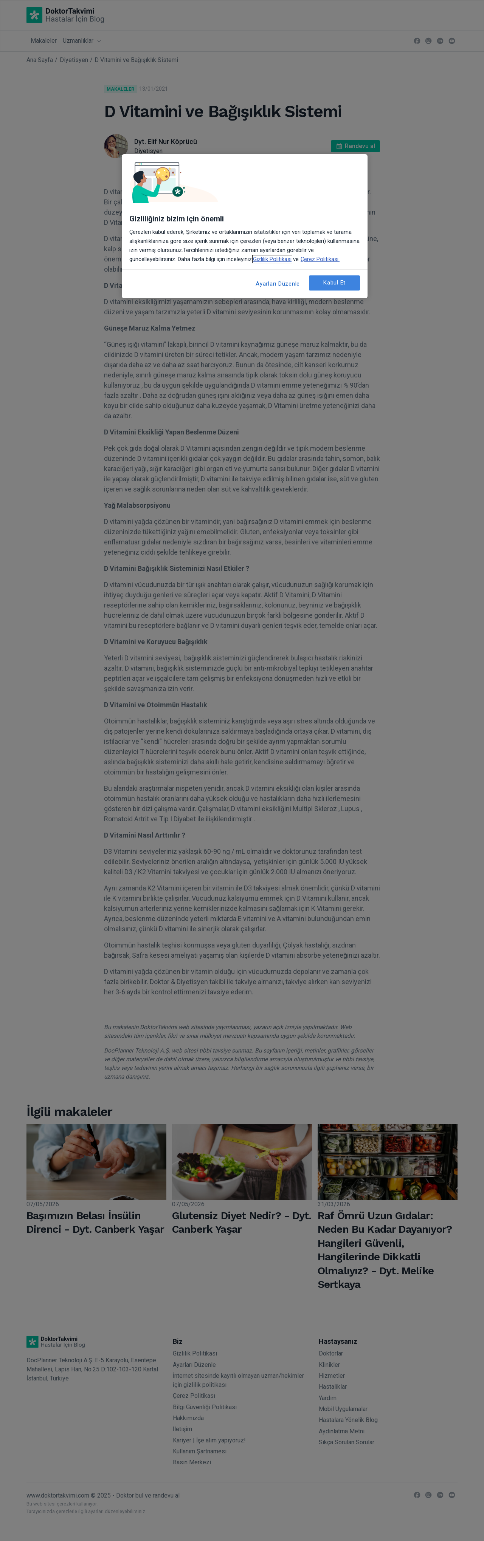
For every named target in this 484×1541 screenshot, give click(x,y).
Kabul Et (334, 282)
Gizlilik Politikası (272, 259)
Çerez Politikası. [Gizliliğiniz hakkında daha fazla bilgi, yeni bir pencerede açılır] (320, 259)
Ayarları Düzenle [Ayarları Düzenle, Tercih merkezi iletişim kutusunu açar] (278, 283)
